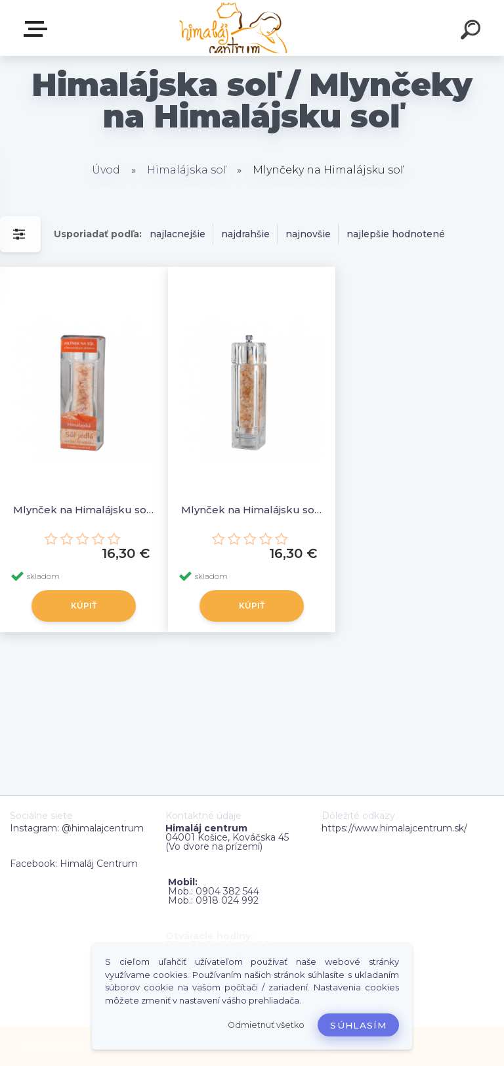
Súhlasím (358, 1025)
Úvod (106, 170)
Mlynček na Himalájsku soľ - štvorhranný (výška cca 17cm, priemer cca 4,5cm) (252, 509)
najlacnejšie (177, 234)
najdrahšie (245, 234)
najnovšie (308, 234)
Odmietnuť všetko (266, 1025)
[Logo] (233, 28)
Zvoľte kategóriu (38, 29)
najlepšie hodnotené (395, 234)
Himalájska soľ (186, 170)
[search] (472, 31)
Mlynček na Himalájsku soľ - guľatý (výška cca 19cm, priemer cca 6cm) (84, 509)
